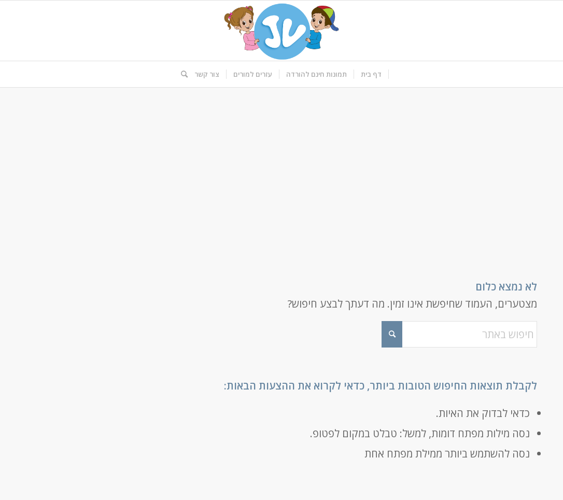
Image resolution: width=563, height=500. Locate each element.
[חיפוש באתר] (181, 74)
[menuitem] (371, 74)
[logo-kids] (281, 31)
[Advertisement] (281, 165)
